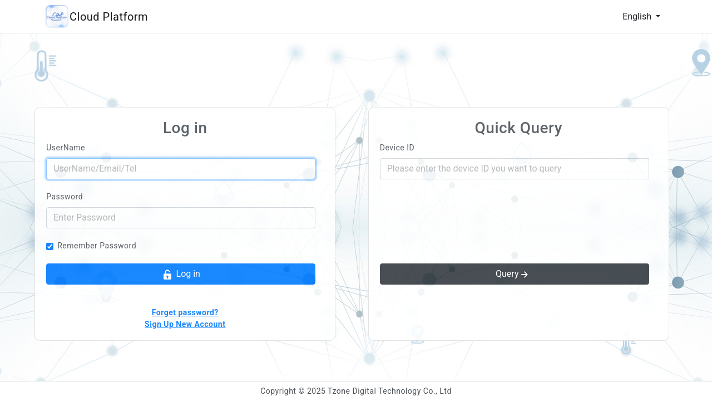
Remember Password (96, 245)
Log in (181, 274)
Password (64, 196)
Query (513, 274)
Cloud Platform (109, 16)
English (638, 16)
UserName (65, 147)
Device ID (397, 147)
